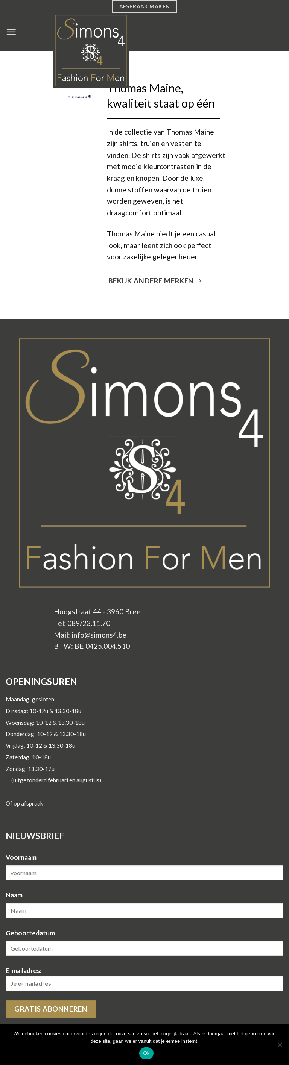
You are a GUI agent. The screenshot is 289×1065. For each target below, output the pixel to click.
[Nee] (279, 1047)
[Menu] (11, 31)
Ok (146, 1053)
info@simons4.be (98, 634)
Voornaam (21, 857)
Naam (14, 895)
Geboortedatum (30, 933)
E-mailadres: (144, 979)
